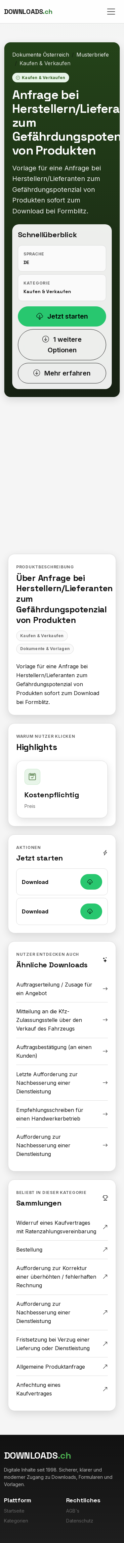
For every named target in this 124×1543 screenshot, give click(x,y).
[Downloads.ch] (28, 12)
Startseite (14, 1511)
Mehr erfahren (62, 373)
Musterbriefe (92, 54)
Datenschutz (79, 1520)
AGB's (72, 1511)
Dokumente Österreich (40, 54)
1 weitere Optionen (62, 344)
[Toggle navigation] (111, 11)
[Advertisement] (62, 481)
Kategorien (16, 1520)
